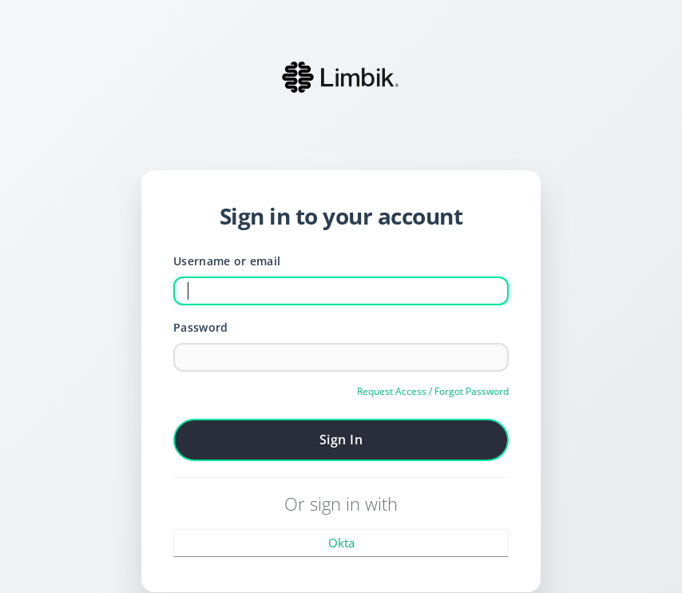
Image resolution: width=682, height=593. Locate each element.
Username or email (226, 261)
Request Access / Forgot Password (433, 391)
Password (200, 327)
